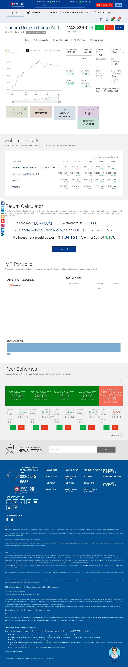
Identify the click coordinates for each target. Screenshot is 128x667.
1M (27, 50)
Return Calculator (60, 40)
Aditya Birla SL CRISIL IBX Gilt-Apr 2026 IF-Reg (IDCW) (111, 392)
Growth (8, 32)
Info (27, 40)
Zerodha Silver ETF (64, 392)
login (118, 5)
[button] (11, 50)
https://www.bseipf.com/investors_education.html (17, 622)
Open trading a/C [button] (104, 5)
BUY (12, 427)
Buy (99, 27)
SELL (21, 427)
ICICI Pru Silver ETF (40, 392)
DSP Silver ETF (17, 392)
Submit (106, 449)
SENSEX (16, 187)
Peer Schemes (96, 40)
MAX (46, 50)
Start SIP (64, 249)
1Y (39, 50)
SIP (119, 27)
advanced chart (56, 50)
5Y (42, 50)
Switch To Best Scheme (36, 32)
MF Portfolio (79, 40)
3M (31, 50)
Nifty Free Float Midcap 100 (25, 174)
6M (35, 50)
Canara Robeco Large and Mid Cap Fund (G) (33, 167)
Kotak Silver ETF (87, 392)
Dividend (19, 32)
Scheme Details (41, 40)
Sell (109, 27)
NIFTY (15, 180)
